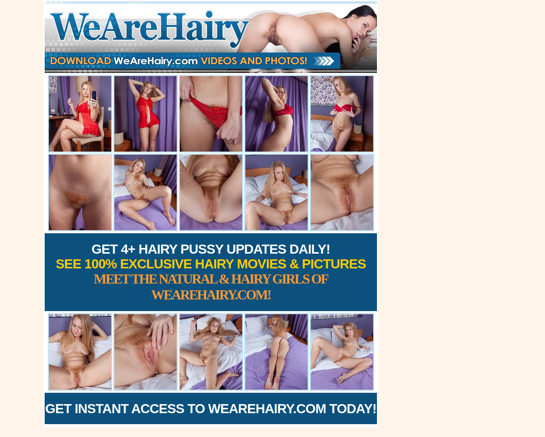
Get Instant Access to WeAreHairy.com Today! (211, 408)
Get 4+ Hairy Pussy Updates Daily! (211, 272)
